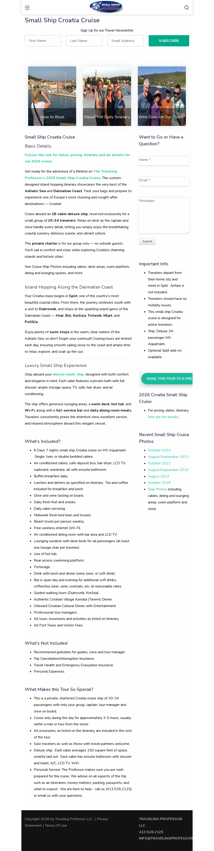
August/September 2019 (168, 469)
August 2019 (158, 476)
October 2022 (159, 463)
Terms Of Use (56, 825)
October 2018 (159, 482)
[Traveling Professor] (107, 6)
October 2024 (159, 450)
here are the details (163, 416)
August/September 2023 (168, 456)
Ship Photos (157, 489)
